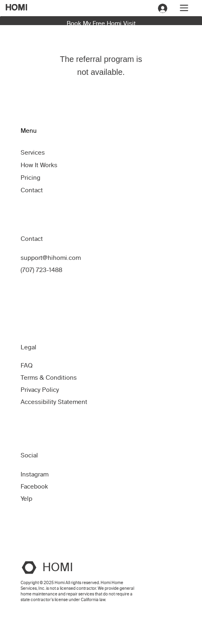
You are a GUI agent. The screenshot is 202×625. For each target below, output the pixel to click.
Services (33, 152)
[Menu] (183, 8)
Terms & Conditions (49, 377)
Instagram (34, 474)
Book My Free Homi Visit (101, 23)
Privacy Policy (40, 389)
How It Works (39, 165)
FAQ (27, 365)
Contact (32, 190)
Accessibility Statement (54, 402)
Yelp (26, 498)
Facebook (34, 486)
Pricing (30, 177)
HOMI (16, 7)
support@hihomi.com (51, 257)
